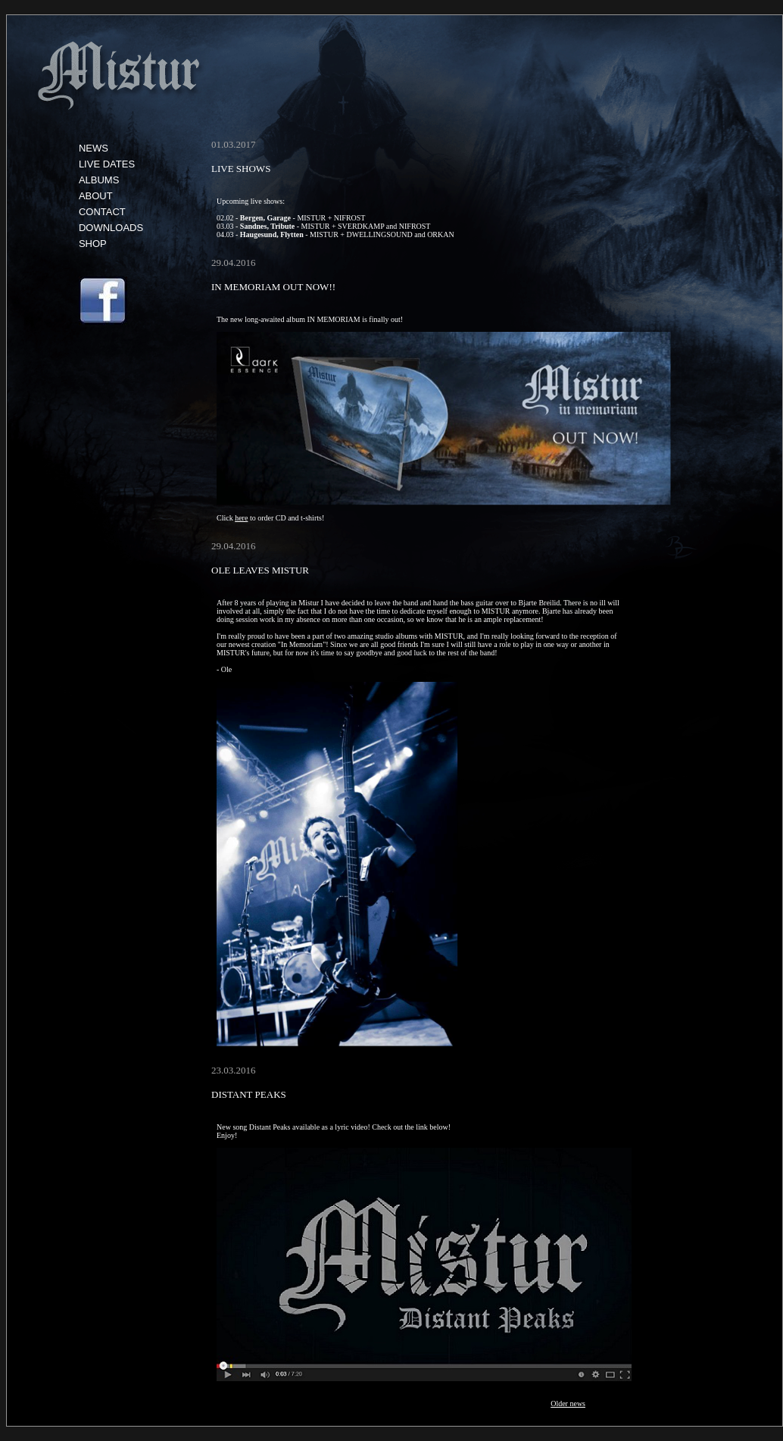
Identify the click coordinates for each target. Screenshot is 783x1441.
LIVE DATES (107, 164)
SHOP (93, 243)
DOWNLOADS (111, 227)
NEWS (93, 148)
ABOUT (96, 196)
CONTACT (102, 211)
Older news (568, 1403)
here (241, 518)
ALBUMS (99, 180)
